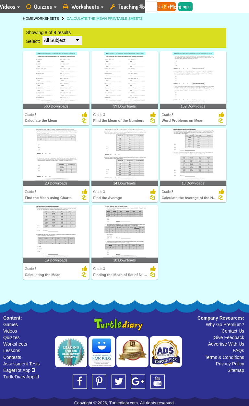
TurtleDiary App (21, 376)
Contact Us (233, 331)
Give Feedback (229, 337)
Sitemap (236, 370)
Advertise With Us (226, 344)
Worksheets (15, 344)
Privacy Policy (230, 363)
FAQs (238, 350)
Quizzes (11, 337)
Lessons (11, 350)
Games (10, 324)
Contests (12, 357)
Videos (10, 331)
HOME (28, 18)
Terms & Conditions (224, 357)
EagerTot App (19, 370)
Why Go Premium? (225, 324)
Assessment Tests (21, 363)
